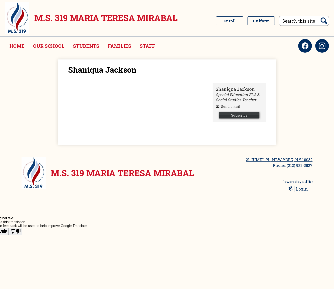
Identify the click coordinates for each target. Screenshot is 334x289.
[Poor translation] (15, 231)
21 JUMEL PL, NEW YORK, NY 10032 (279, 159)
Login (297, 189)
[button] (49, 45)
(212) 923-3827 (299, 165)
